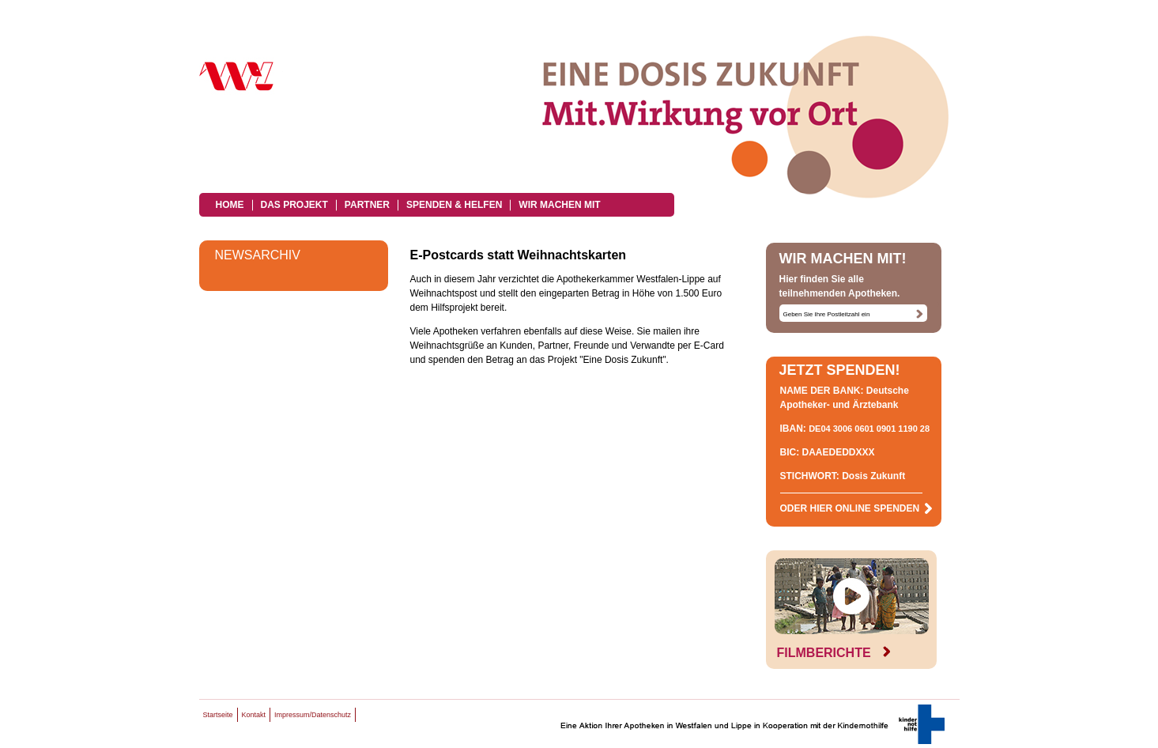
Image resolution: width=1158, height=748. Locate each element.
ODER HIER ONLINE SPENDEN (856, 508)
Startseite (218, 715)
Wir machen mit (559, 204)
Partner (367, 204)
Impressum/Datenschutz (312, 715)
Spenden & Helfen (454, 204)
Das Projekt (294, 204)
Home (230, 204)
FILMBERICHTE (834, 652)
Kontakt (254, 715)
